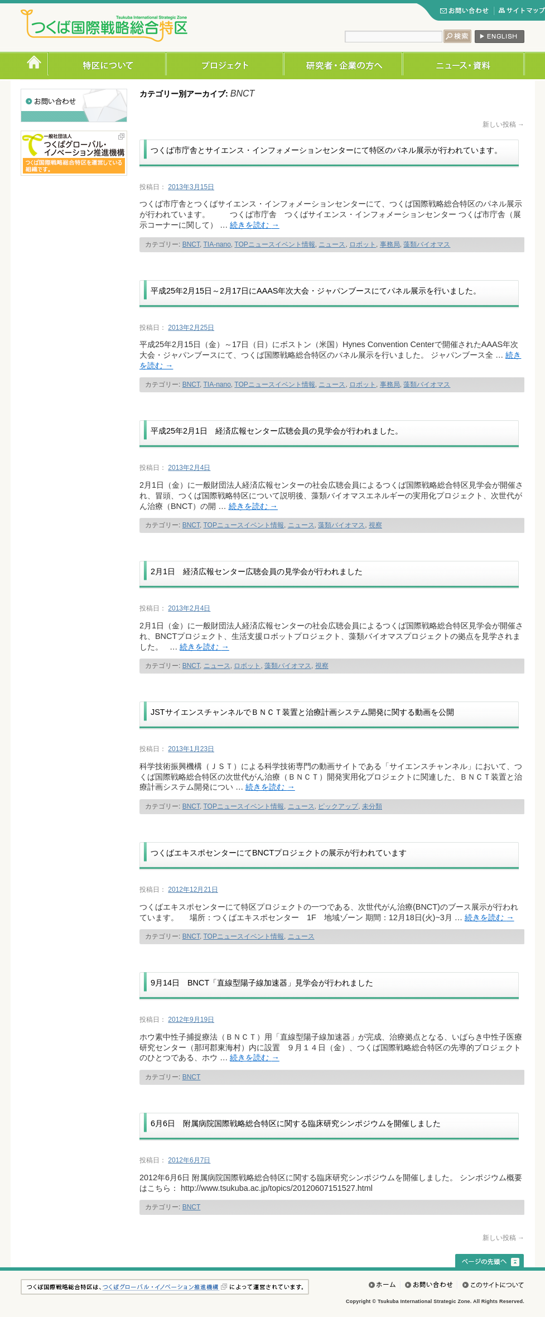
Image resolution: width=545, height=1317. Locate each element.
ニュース (332, 244)
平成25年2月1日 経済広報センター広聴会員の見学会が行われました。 (277, 430)
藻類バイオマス (426, 244)
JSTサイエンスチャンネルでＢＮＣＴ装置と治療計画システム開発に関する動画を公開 (302, 712)
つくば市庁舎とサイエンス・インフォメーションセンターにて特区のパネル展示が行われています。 (326, 150)
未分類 (372, 806)
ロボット (362, 244)
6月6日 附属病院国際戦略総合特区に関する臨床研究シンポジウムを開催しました (296, 1123)
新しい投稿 (503, 124)
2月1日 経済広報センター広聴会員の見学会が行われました (257, 571)
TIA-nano (216, 244)
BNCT (191, 244)
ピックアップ (338, 806)
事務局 (390, 244)
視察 (375, 525)
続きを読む (254, 224)
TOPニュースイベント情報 (274, 244)
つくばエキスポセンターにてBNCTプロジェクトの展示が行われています (279, 852)
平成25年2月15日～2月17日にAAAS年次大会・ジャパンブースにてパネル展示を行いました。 (316, 290)
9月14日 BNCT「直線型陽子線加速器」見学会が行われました (262, 982)
